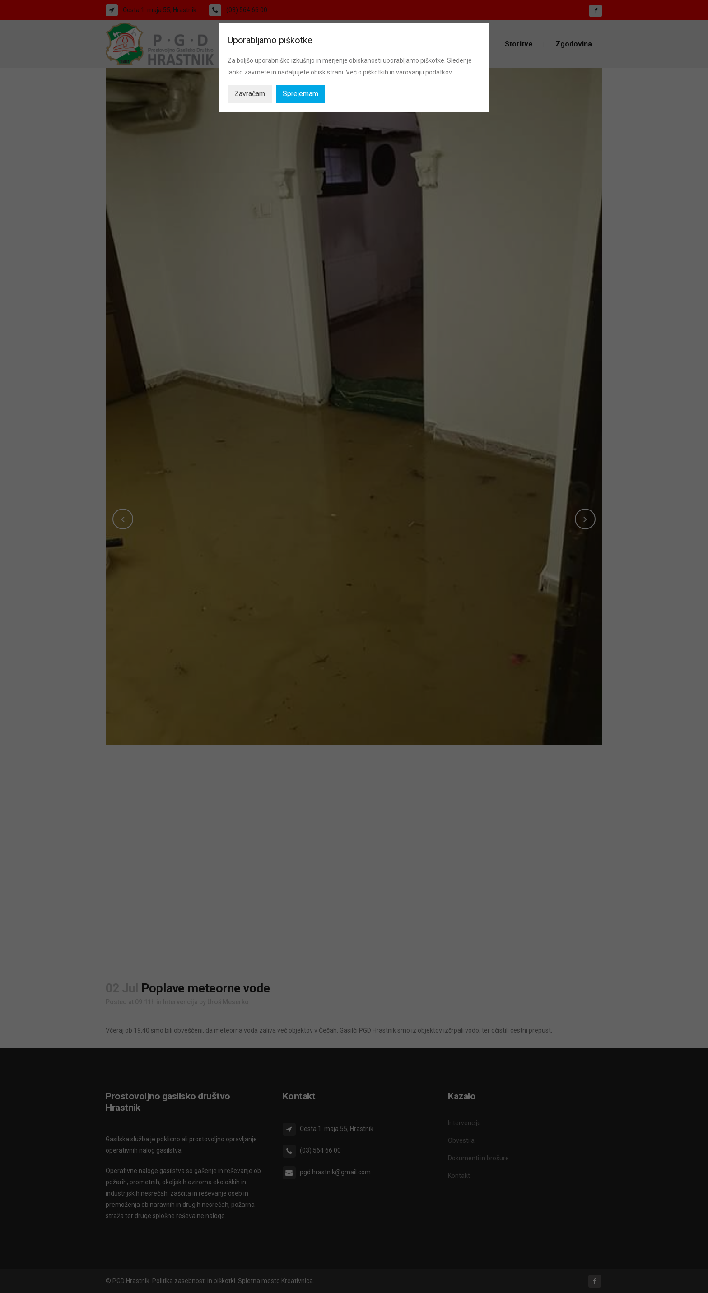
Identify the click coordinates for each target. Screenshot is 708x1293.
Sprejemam (300, 93)
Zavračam (249, 93)
